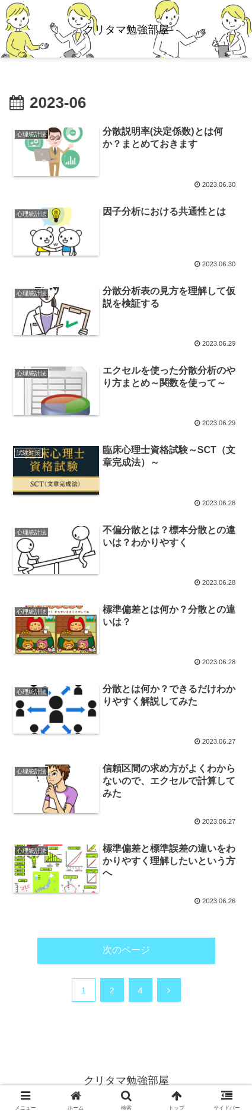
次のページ (126, 950)
